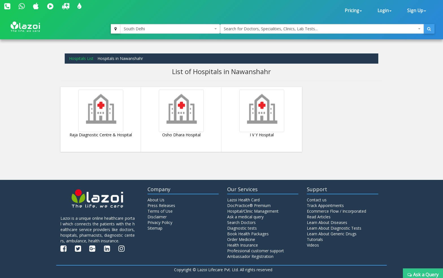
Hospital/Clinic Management (253, 211)
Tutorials (315, 239)
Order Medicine (241, 239)
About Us (155, 199)
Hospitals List (81, 58)
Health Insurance (242, 245)
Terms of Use (160, 211)
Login (384, 11)
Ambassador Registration (250, 256)
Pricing (353, 11)
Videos (313, 245)
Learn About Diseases (327, 222)
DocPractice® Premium (249, 205)
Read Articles (319, 216)
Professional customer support (255, 250)
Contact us (317, 199)
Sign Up (416, 11)
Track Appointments (325, 205)
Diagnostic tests (242, 228)
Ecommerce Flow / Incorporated (336, 211)
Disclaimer (157, 216)
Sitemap (154, 228)
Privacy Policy (159, 222)
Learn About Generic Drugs (332, 233)
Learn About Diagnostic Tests (334, 228)
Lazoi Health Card (243, 199)
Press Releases (161, 205)
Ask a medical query (245, 216)
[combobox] (170, 29)
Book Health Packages (248, 233)
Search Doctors (241, 222)
